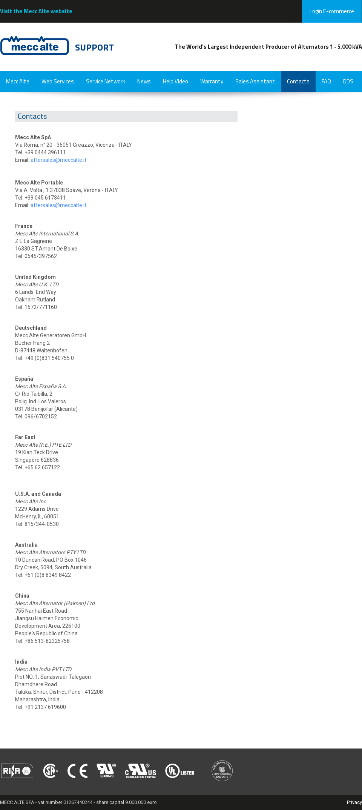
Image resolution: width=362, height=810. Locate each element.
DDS (348, 81)
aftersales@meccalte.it (58, 160)
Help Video (175, 81)
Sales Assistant (255, 81)
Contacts (298, 81)
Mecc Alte (17, 81)
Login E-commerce (332, 11)
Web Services (57, 81)
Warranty (211, 81)
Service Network (105, 81)
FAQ (326, 81)
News (144, 81)
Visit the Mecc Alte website (36, 11)
